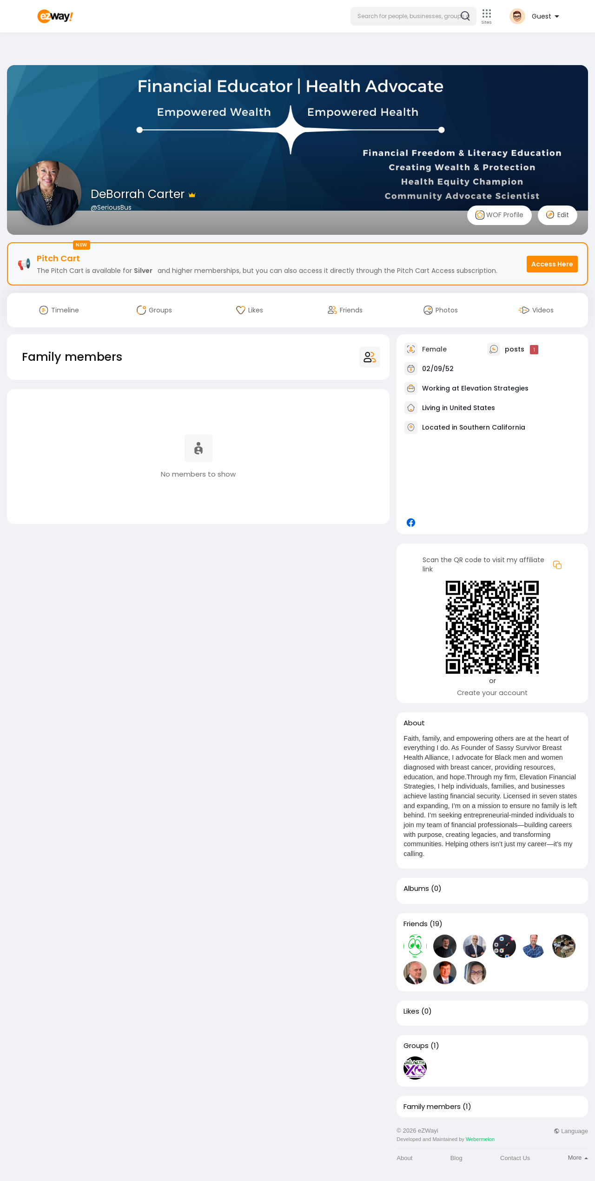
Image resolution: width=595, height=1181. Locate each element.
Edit (557, 214)
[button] (413, 16)
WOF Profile (499, 215)
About (404, 1158)
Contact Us (515, 1158)
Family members (432, 1106)
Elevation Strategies (495, 388)
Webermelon (480, 1139)
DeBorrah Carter (139, 194)
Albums (416, 888)
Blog (456, 1158)
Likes (411, 1011)
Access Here (552, 264)
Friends (415, 924)
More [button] (578, 1157)
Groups (416, 1045)
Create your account (492, 692)
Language (571, 1131)
